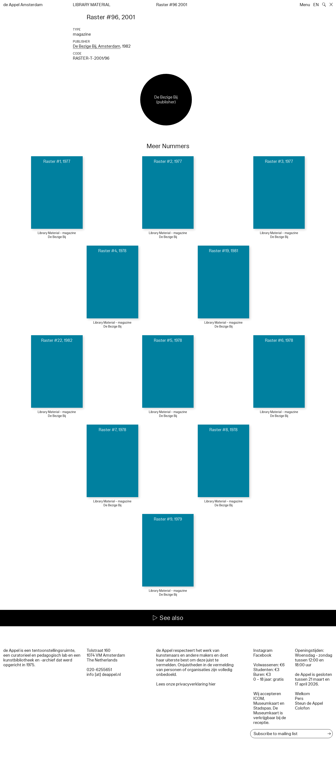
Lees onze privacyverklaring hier (186, 684)
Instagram (263, 650)
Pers (299, 698)
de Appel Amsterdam (23, 5)
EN (316, 5)
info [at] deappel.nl (104, 674)
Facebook (262, 655)
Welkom (302, 694)
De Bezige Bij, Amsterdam (96, 46)
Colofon (302, 708)
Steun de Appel (309, 703)
